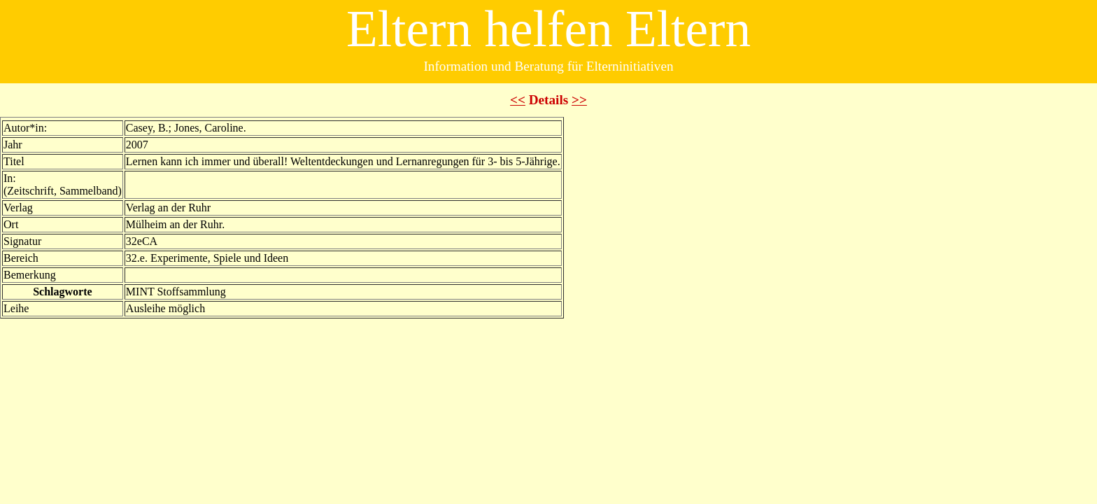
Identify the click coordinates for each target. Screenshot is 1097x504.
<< (517, 99)
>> (579, 99)
